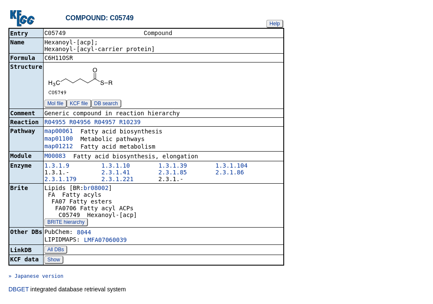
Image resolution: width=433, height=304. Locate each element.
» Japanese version (35, 277)
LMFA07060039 (105, 240)
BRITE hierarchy (66, 223)
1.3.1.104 (232, 166)
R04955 (55, 122)
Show (53, 260)
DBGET (18, 290)
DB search (106, 104)
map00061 (58, 131)
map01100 (58, 139)
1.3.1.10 (115, 166)
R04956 (80, 122)
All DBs (55, 250)
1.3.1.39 (173, 166)
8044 (84, 233)
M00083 (55, 156)
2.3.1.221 (117, 179)
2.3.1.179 (60, 179)
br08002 (96, 188)
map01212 (58, 147)
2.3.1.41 (115, 173)
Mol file (55, 104)
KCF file (79, 104)
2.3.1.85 (173, 173)
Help (274, 24)
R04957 (105, 122)
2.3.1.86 (230, 173)
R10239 (130, 122)
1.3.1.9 (56, 166)
